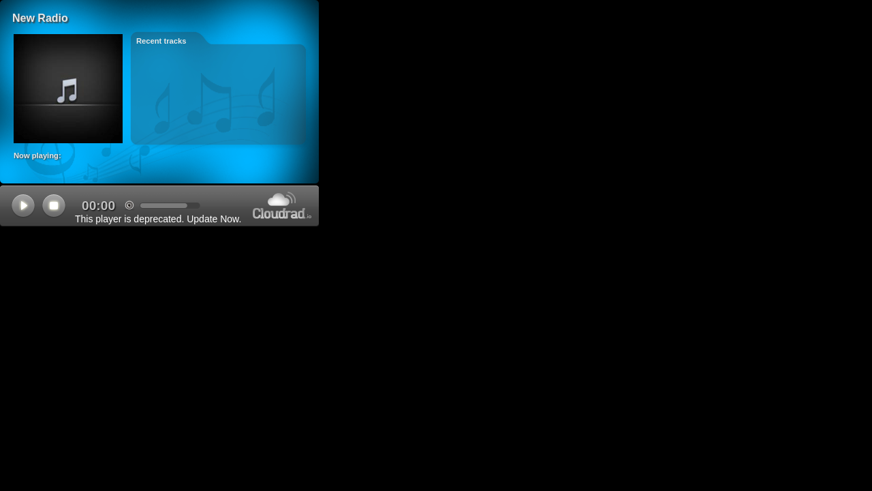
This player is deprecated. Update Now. (158, 218)
